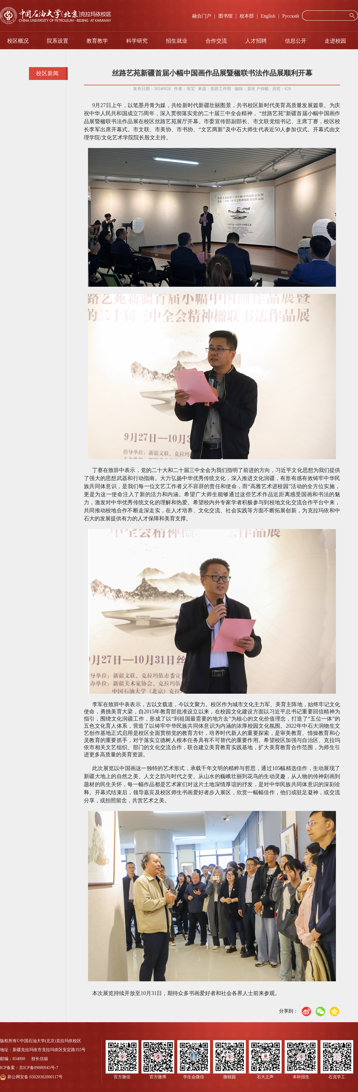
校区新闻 (47, 73)
